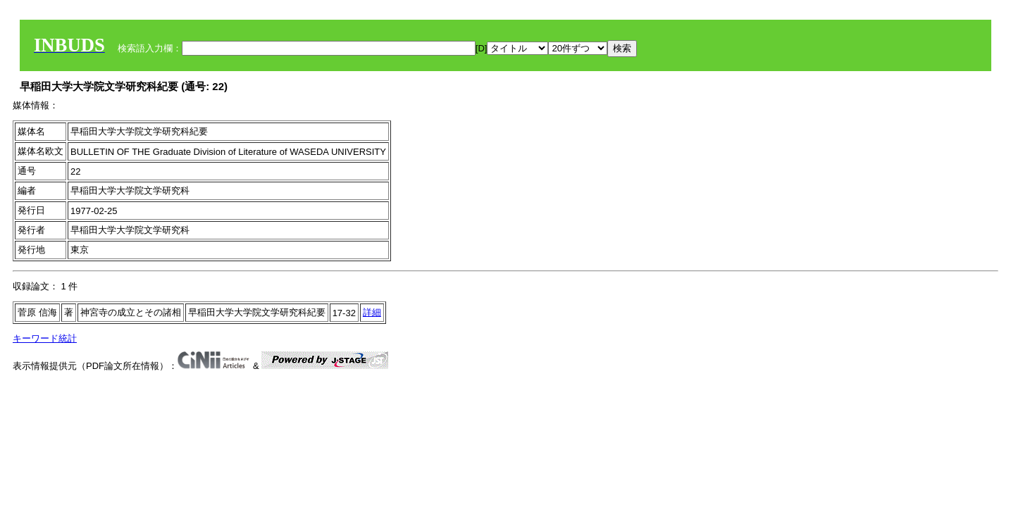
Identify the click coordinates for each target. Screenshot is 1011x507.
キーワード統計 (45, 338)
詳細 (372, 312)
